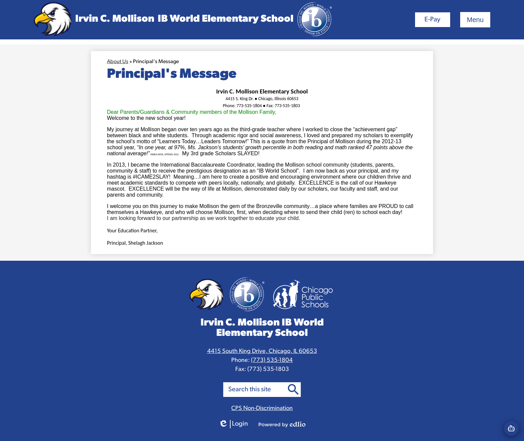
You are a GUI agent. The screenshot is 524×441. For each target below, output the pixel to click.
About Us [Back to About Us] (117, 61)
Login (233, 424)
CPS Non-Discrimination (262, 408)
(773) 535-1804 (272, 360)
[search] (254, 389)
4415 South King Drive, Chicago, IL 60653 (262, 351)
